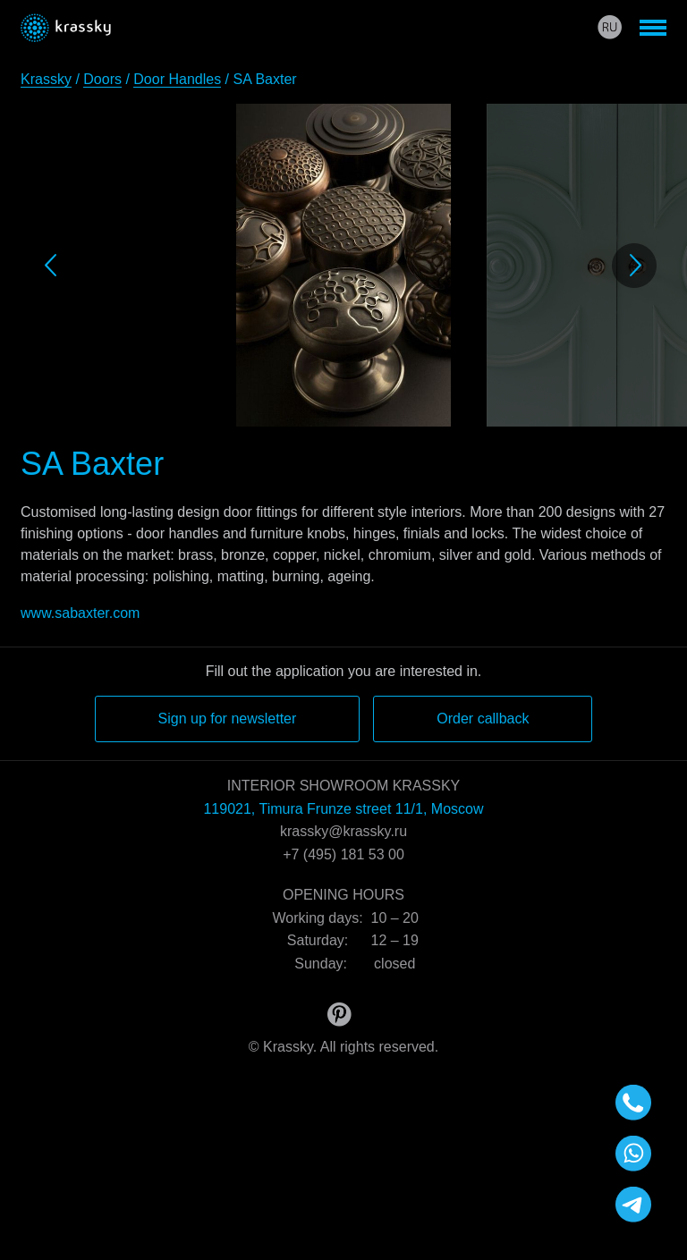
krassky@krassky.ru (343, 831)
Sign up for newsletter (227, 718)
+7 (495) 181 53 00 (343, 854)
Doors (102, 79)
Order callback (483, 718)
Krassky (46, 79)
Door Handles (177, 79)
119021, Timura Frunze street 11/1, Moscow (343, 808)
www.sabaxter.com (80, 613)
